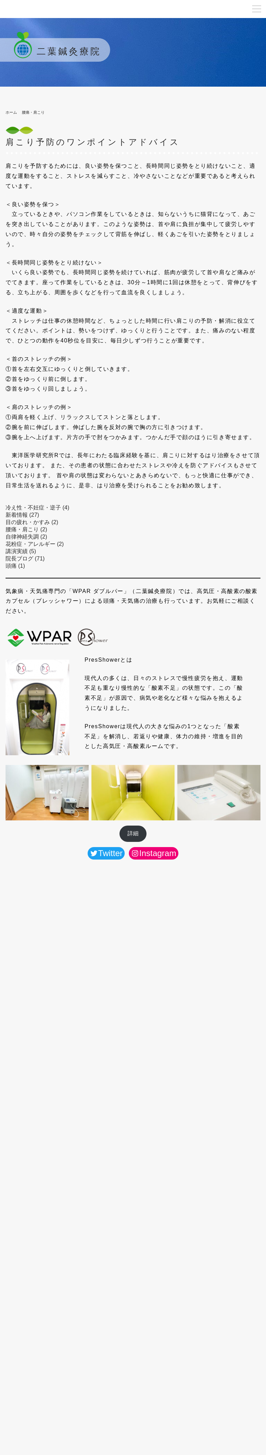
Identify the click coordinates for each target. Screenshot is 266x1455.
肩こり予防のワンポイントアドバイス (93, 142)
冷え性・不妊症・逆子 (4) (37, 508)
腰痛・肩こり (33, 112)
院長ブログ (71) (25, 558)
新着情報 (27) (22, 515)
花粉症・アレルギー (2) (35, 544)
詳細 (133, 833)
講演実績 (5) (21, 551)
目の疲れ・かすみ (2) (32, 522)
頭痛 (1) (15, 566)
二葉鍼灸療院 (55, 51)
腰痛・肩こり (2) (26, 529)
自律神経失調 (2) (26, 537)
